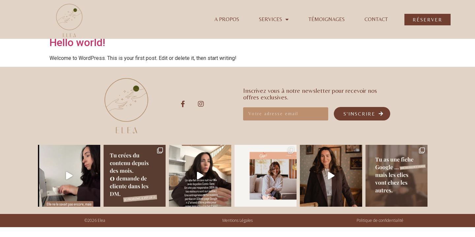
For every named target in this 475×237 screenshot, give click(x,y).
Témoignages (326, 19)
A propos (226, 19)
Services (274, 19)
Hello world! (77, 42)
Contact (376, 19)
